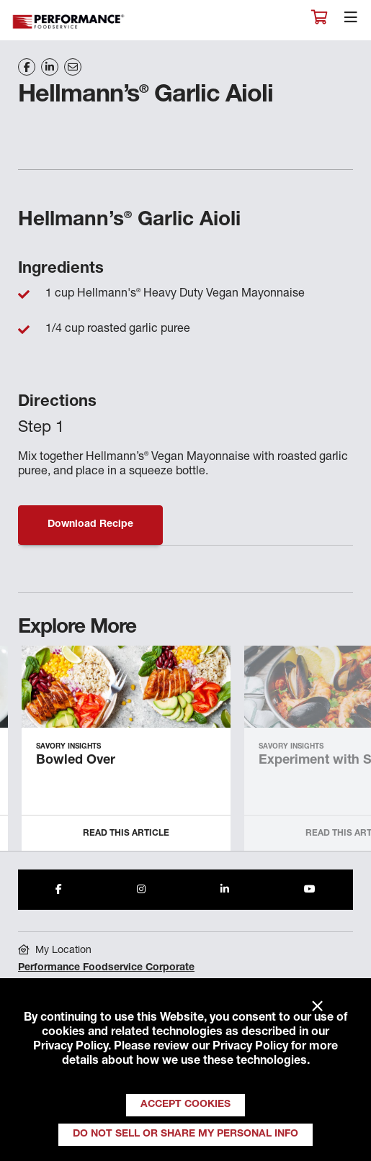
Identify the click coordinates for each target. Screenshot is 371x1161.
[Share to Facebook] (58, 889)
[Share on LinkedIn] (49, 67)
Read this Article (126, 833)
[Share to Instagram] (141, 889)
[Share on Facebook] (26, 67)
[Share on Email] (72, 67)
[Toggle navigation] (350, 21)
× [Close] (317, 1006)
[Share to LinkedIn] (224, 889)
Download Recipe (90, 525)
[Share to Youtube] (310, 889)
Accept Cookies (185, 1105)
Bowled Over (75, 760)
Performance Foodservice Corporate (106, 968)
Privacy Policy (70, 1047)
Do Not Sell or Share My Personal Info (185, 1134)
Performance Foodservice (69, 22)
